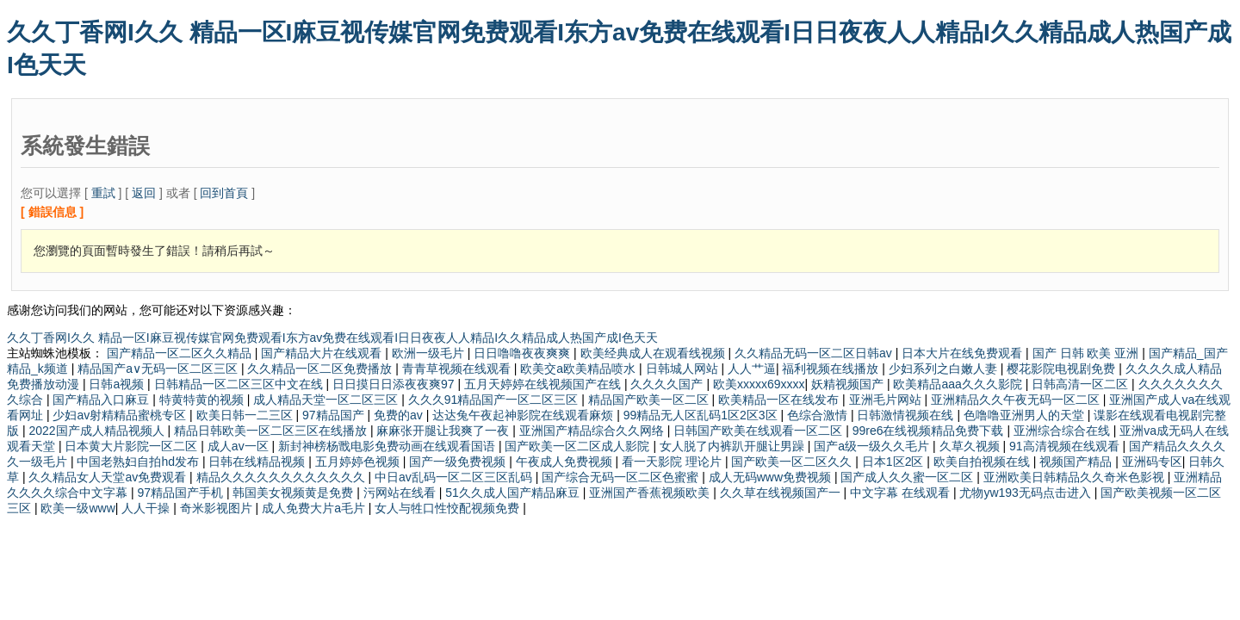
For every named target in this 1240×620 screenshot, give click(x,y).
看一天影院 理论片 (673, 461)
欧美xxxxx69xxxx (759, 384)
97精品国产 (334, 415)
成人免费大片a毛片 (315, 508)
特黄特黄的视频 (203, 399)
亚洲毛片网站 (887, 399)
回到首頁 (224, 193)
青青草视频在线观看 (458, 368)
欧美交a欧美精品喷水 (579, 368)
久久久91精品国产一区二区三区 (494, 399)
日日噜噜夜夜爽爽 (524, 353)
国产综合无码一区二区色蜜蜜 (622, 477)
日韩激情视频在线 (907, 415)
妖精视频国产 (849, 384)
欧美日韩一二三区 (246, 415)
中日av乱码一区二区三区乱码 (455, 477)
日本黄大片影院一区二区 (133, 446)
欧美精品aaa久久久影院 (959, 384)
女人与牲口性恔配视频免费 (449, 508)
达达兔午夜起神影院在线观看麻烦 (524, 415)
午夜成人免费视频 (566, 461)
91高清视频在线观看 (1065, 446)
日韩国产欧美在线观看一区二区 (759, 430)
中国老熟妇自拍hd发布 (139, 461)
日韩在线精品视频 (258, 461)
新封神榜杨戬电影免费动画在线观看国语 (388, 446)
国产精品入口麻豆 (102, 399)
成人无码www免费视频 (771, 477)
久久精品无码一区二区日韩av (815, 353)
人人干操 (147, 508)
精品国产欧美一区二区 (650, 399)
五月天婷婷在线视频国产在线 (544, 384)
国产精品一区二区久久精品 (181, 353)
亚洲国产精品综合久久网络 (593, 430)
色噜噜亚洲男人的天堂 (1026, 415)
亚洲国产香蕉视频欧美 (651, 492)
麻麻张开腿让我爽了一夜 (444, 430)
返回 (144, 193)
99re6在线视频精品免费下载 (930, 430)
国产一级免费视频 (459, 461)
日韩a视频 (118, 384)
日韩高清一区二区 (1082, 384)
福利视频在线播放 (832, 368)
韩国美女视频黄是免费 (294, 492)
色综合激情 (819, 415)
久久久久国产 (668, 384)
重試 (103, 193)
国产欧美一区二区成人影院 (579, 446)
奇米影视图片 (218, 508)
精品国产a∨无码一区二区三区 (159, 368)
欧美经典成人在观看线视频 (654, 353)
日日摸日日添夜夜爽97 (394, 384)
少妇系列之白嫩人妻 (945, 368)
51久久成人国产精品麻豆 (513, 492)
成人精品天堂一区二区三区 (327, 399)
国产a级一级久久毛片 (873, 446)
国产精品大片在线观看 (323, 353)
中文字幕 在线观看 (901, 492)
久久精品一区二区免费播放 (321, 368)
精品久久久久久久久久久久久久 (282, 477)
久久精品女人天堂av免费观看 (108, 477)
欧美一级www (77, 508)
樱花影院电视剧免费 (1063, 368)
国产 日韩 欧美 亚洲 (1087, 353)
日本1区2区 (894, 461)
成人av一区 (240, 446)
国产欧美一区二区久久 (793, 461)
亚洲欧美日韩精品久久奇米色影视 (1075, 477)
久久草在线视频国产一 (782, 492)
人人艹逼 (752, 368)
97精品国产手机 (181, 492)
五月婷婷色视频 (359, 461)
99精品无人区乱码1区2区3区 (702, 415)
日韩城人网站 (684, 368)
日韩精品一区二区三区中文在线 (240, 384)
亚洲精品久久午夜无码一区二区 (1017, 399)
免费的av (400, 415)
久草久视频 (971, 446)
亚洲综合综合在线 (1063, 430)
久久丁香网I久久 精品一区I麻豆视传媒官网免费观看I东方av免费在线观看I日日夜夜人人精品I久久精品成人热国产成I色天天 (332, 337)
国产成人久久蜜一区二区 (908, 477)
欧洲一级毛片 (430, 353)
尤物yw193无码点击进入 (1026, 492)
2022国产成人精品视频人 (97, 430)
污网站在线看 (401, 492)
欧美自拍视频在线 (983, 461)
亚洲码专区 (1152, 461)
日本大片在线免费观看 (964, 353)
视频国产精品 (1077, 461)
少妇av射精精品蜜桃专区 (121, 415)
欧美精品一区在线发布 (780, 399)
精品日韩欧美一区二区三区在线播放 (272, 430)
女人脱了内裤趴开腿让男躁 (734, 446)
